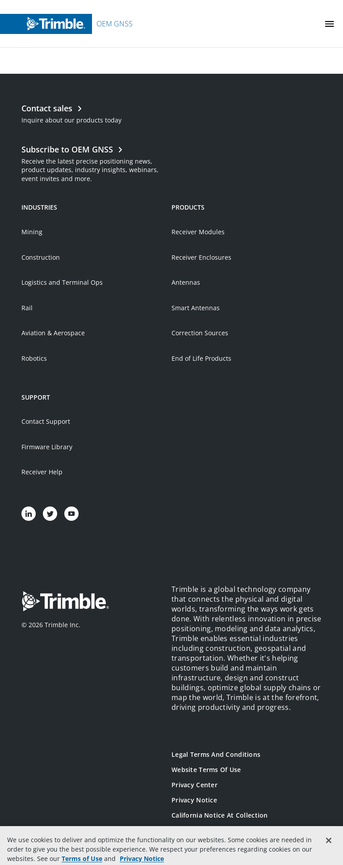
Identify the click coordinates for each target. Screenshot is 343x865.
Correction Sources (200, 333)
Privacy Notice (194, 800)
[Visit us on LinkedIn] (28, 513)
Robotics (34, 358)
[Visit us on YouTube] (71, 513)
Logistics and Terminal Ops (62, 282)
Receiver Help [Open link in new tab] (42, 472)
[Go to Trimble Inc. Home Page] (65, 602)
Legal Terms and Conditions (216, 754)
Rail (27, 308)
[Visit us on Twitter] (50, 513)
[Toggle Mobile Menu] (329, 24)
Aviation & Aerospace (53, 333)
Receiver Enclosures (201, 257)
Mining (31, 232)
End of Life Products (201, 358)
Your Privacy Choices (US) (211, 830)
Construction (40, 257)
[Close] (329, 851)
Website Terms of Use (206, 769)
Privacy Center (195, 785)
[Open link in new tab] (96, 162)
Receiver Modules (198, 232)
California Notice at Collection (220, 815)
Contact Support (45, 421)
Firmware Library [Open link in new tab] (46, 447)
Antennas (186, 282)
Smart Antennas (196, 308)
